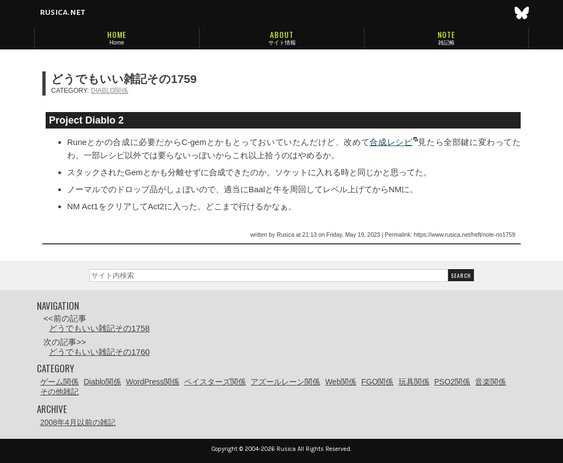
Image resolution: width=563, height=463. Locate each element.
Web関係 (340, 381)
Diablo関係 (109, 90)
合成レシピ (390, 142)
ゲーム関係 (59, 381)
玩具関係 (414, 381)
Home (116, 43)
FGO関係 (377, 381)
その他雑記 (59, 391)
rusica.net (62, 12)
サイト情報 (282, 43)
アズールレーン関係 (285, 381)
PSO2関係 (452, 381)
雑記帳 (446, 43)
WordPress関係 (152, 381)
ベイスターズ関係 (215, 381)
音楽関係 (490, 381)
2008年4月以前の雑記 (77, 422)
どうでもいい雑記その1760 (99, 351)
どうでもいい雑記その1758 (99, 328)
